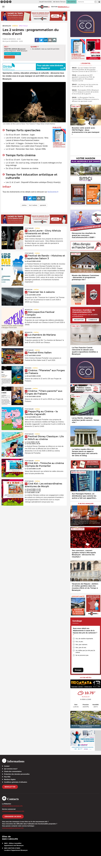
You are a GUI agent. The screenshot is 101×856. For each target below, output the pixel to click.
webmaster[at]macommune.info (13, 828)
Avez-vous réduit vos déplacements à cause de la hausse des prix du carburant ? (85, 632)
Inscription (79, 320)
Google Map (9, 57)
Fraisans (28, 368)
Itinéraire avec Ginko (12, 53)
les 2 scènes (33, 205)
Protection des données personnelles (17, 774)
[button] (95, 2)
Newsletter (10, 787)
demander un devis (13, 816)
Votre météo (85, 677)
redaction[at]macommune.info (12, 806)
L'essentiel (86, 63)
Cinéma (15, 26)
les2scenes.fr (53, 192)
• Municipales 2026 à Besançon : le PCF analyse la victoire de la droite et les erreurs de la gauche (85, 92)
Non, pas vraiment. (82, 644)
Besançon (7, 26)
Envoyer (78, 670)
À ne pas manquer (85, 503)
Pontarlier (29, 228)
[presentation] (72, 515)
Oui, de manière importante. (84, 638)
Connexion (92, 320)
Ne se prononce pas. (82, 655)
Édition (54, 6)
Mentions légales (10, 779)
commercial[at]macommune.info (13, 811)
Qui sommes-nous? (10, 769)
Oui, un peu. (79, 641)
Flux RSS (7, 777)
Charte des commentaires (13, 771)
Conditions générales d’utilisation (15, 782)
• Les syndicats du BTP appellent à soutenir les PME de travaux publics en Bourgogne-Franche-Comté (83, 78)
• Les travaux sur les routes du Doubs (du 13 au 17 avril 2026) (85, 85)
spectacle (43, 205)
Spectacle (23, 26)
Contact (6, 766)
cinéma (24, 205)
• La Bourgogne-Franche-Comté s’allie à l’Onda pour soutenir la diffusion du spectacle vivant (85, 99)
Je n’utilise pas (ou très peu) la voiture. (85, 651)
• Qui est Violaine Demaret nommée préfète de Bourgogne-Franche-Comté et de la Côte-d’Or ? (84, 69)
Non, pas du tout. (81, 647)
